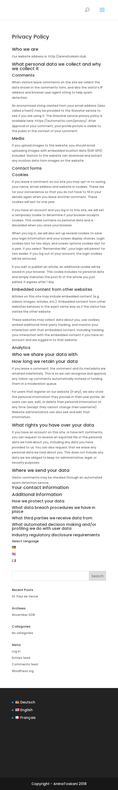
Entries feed (21, 658)
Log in (16, 651)
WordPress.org (23, 671)
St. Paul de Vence (25, 596)
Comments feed (25, 664)
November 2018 (23, 615)
